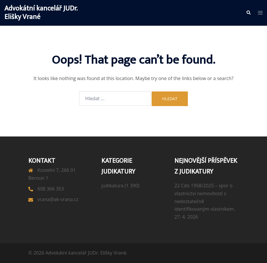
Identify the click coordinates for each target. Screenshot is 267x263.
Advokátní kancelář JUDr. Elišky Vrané (40, 13)
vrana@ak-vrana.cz (57, 199)
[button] (248, 13)
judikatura (112, 185)
